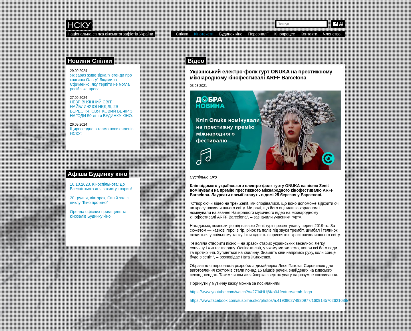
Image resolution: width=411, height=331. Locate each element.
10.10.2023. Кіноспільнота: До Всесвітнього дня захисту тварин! (101, 186)
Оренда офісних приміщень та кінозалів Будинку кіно (98, 213)
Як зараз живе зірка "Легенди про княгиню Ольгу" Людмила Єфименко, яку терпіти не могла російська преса (101, 82)
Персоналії (258, 34)
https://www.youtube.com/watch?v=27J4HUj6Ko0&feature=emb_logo (251, 292)
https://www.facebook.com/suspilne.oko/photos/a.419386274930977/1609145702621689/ (269, 300)
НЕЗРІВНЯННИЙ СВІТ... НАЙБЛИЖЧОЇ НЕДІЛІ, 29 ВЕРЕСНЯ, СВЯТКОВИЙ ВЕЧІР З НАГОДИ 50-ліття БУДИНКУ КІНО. (101, 109)
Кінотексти (203, 34)
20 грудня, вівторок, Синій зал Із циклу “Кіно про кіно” (99, 200)
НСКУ (79, 25)
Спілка (182, 34)
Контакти (309, 34)
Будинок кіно (231, 34)
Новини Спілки (90, 60)
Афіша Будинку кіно (97, 173)
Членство (332, 34)
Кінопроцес (284, 34)
